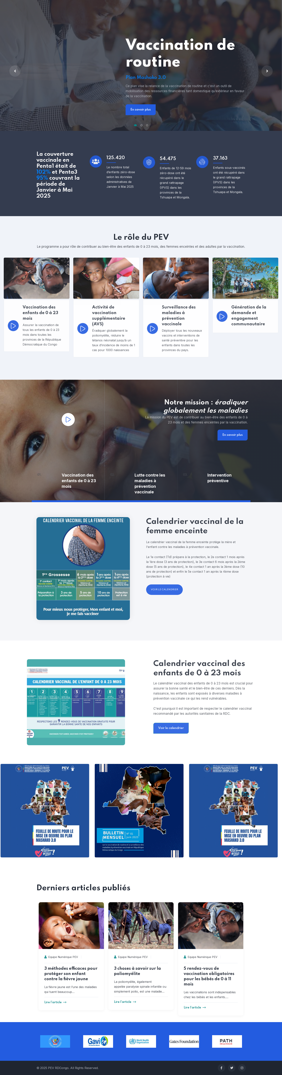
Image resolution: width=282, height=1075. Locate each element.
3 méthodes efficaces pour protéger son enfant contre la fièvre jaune (70, 974)
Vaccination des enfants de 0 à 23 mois (79, 481)
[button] (135, 125)
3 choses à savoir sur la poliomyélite (137, 971)
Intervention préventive (219, 478)
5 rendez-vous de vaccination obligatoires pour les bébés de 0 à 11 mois (209, 976)
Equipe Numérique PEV (61, 957)
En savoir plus (140, 109)
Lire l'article (55, 1002)
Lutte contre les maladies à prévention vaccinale (150, 483)
